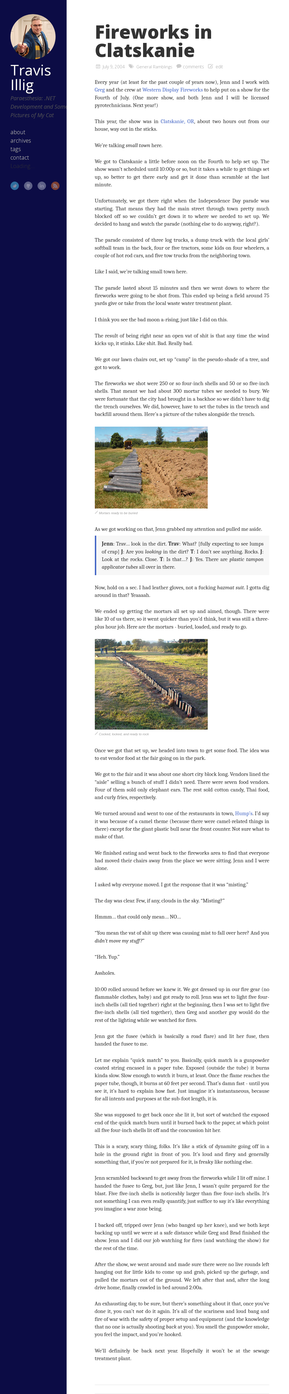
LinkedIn (39, 191)
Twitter (12, 191)
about (15, 137)
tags (13, 154)
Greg (100, 89)
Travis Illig (28, 73)
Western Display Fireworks (173, 89)
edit (219, 67)
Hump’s (244, 813)
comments (193, 67)
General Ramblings (154, 67)
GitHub (25, 191)
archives (18, 145)
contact (17, 162)
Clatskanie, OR (177, 121)
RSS (53, 191)
